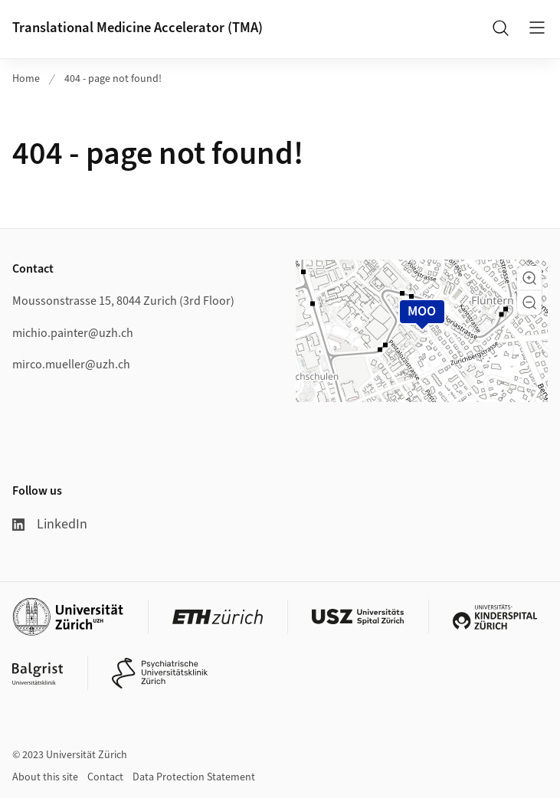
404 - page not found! (113, 79)
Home (26, 79)
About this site (45, 777)
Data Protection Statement (194, 777)
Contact (105, 777)
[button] (529, 278)
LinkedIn (49, 524)
